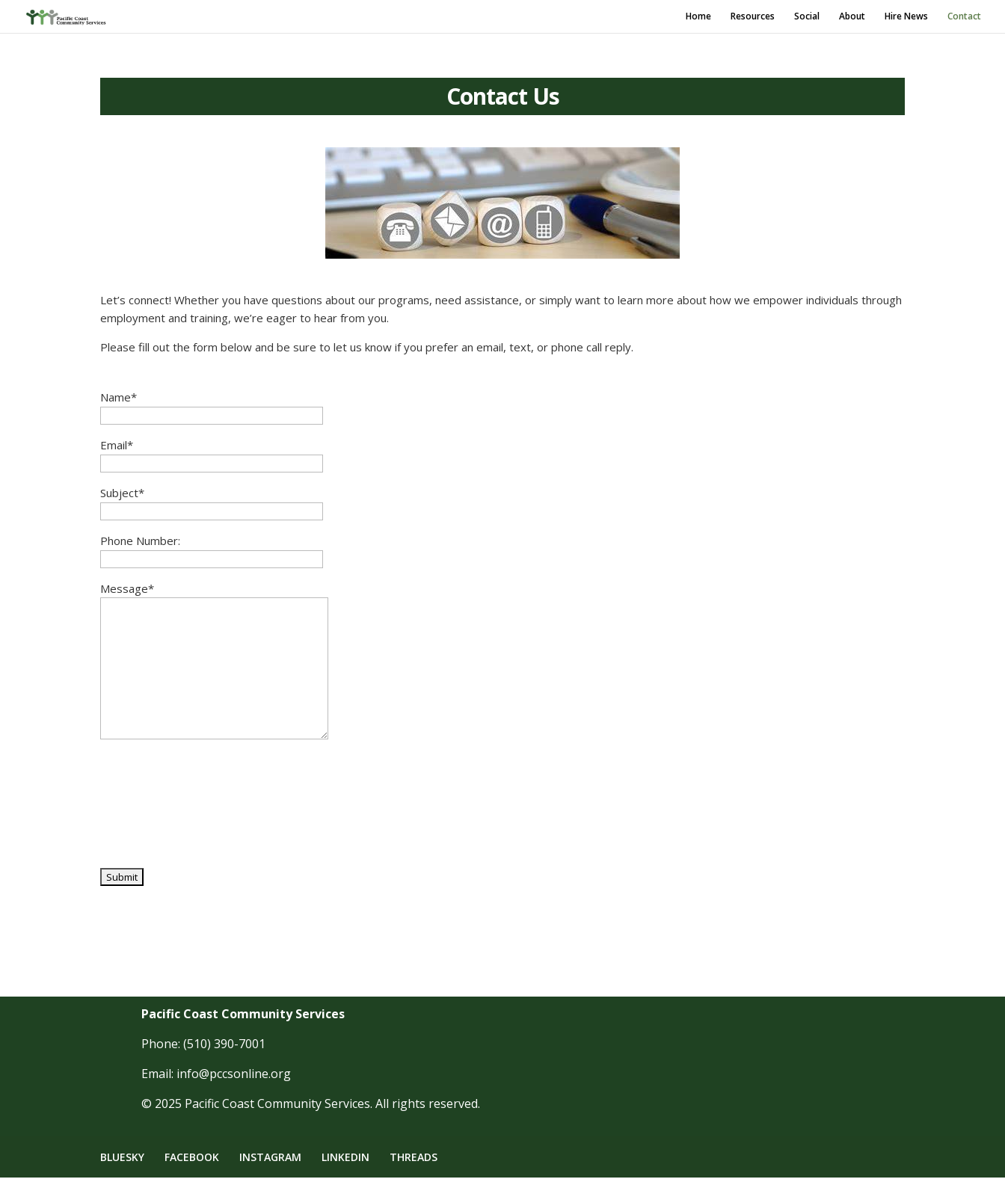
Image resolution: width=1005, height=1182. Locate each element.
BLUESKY (122, 1157)
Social (807, 16)
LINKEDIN (345, 1157)
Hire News (906, 16)
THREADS (413, 1157)
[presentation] (161, 809)
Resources (753, 16)
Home (698, 16)
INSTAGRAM (270, 1157)
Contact (964, 16)
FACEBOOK (192, 1157)
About (852, 16)
